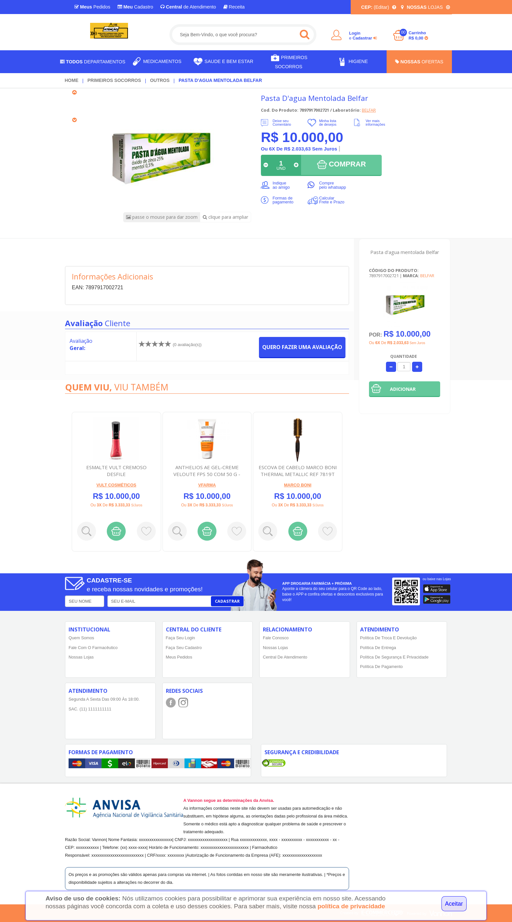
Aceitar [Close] (454, 903)
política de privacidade (351, 906)
